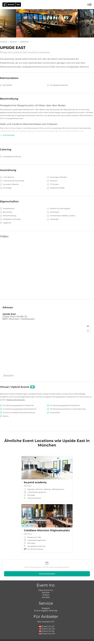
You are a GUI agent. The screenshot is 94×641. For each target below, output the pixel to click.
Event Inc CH (47, 629)
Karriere (46, 592)
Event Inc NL (47, 631)
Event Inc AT (46, 626)
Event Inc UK (47, 633)
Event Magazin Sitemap (46, 610)
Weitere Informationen (16, 400)
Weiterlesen (7, 135)
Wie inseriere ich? (45, 621)
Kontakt (46, 597)
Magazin (46, 608)
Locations (3, 42)
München (13, 42)
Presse (46, 595)
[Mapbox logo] (8, 375)
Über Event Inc (45, 590)
